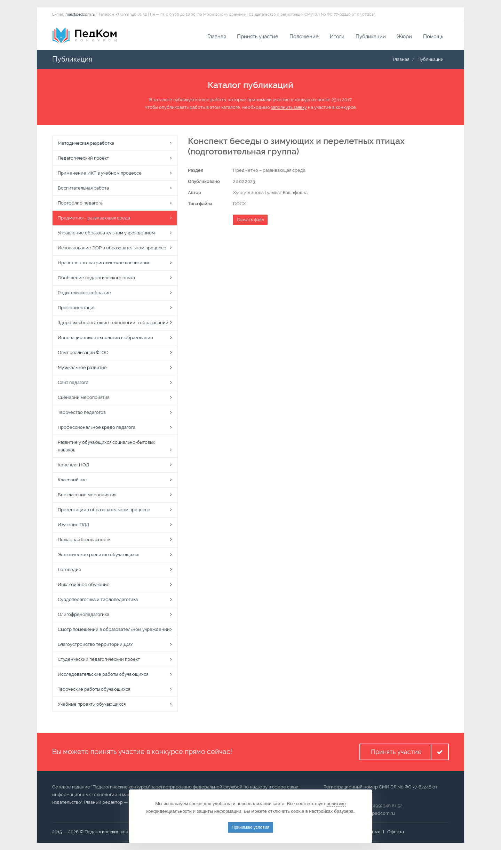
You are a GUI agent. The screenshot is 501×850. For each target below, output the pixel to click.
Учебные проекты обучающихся (92, 704)
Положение (304, 36)
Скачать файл (250, 219)
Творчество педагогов (82, 412)
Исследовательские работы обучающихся (103, 674)
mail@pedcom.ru (80, 14)
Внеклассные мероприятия (87, 495)
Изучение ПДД (73, 525)
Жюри (404, 36)
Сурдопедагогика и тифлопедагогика (98, 599)
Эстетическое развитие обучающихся (98, 555)
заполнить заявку (289, 107)
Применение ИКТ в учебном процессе (100, 173)
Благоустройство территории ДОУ (95, 644)
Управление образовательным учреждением (106, 233)
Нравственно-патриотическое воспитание (104, 263)
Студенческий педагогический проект (99, 659)
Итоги (337, 36)
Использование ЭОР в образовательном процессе (112, 248)
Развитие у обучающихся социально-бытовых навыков (106, 446)
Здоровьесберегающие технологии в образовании (113, 323)
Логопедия (69, 569)
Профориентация (76, 308)
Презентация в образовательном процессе (104, 510)
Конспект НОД (73, 465)
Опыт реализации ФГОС (83, 352)
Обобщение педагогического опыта (96, 278)
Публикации (371, 36)
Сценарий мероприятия (83, 397)
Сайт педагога (73, 382)
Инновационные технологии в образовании (105, 337)
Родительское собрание (84, 293)
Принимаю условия (250, 827)
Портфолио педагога (80, 203)
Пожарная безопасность (84, 540)
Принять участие (257, 36)
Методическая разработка (86, 143)
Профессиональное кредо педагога (96, 427)
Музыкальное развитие (82, 367)
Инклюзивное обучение (84, 584)
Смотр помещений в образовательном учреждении (114, 629)
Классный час (72, 480)
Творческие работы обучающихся (94, 689)
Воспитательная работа (83, 188)
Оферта (395, 831)
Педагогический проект (83, 158)
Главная (216, 36)
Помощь (433, 36)
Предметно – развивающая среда (94, 218)
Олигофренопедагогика (83, 614)
